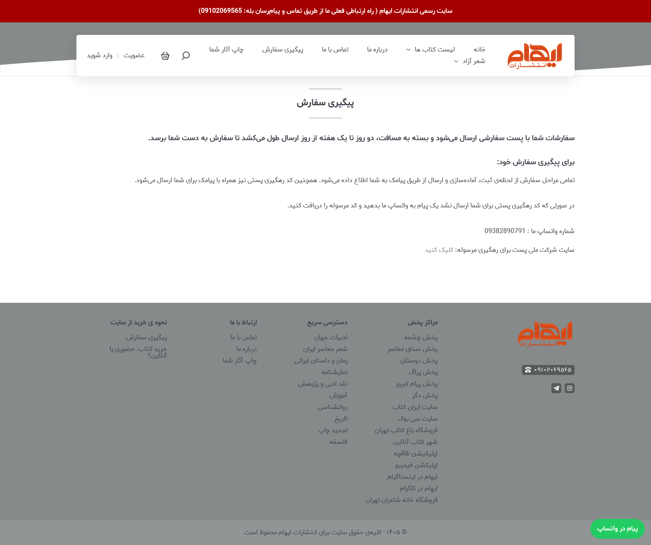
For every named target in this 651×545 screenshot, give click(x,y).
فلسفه (339, 442)
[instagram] (570, 388)
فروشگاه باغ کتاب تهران (406, 430)
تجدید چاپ (333, 430)
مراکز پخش (423, 322)
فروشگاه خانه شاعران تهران (402, 500)
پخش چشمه (421, 337)
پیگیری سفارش (282, 49)
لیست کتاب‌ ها (435, 49)
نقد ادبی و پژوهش (323, 383)
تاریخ (341, 418)
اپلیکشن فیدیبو (416, 465)
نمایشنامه (334, 372)
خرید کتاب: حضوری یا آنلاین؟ (138, 352)
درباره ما (377, 49)
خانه (479, 49)
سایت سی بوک (418, 418)
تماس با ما (335, 49)
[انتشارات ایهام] (535, 55)
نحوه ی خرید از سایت (138, 322)
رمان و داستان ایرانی (321, 360)
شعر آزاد (474, 61)
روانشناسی (333, 407)
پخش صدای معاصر (412, 349)
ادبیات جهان (331, 337)
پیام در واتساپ (617, 528)
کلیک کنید (439, 249)
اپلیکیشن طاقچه (416, 453)
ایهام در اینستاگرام (412, 476)
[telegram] (556, 388)
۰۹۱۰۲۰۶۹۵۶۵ (548, 370)
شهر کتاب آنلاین (415, 442)
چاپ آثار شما (226, 49)
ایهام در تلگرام (419, 488)
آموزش (339, 395)
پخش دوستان (419, 360)
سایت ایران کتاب (415, 407)
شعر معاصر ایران (325, 349)
